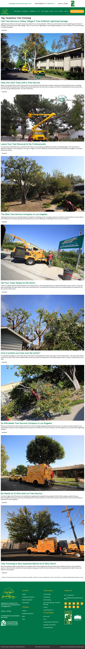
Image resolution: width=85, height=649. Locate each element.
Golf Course (46, 616)
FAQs (23, 619)
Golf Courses (44, 11)
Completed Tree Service (28, 597)
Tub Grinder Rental (48, 627)
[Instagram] (70, 603)
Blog (56, 11)
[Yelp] (78, 603)
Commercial (33, 11)
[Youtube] (65, 607)
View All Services (48, 610)
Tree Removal (46, 597)
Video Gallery (25, 602)
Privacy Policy (38, 646)
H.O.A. (38, 11)
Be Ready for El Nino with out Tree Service (21, 493)
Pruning (45, 607)
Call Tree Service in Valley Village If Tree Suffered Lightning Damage (34, 21)
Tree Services (17, 11)
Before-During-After (27, 599)
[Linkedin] (74, 607)
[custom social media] (82, 603)
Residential (25, 11)
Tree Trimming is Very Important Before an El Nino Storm (28, 563)
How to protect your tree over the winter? (20, 353)
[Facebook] (74, 603)
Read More (4, 30)
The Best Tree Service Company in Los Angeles (24, 214)
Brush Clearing (47, 599)
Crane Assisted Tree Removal (50, 622)
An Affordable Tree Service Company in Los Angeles (26, 423)
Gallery (52, 11)
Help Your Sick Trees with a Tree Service (20, 82)
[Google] (65, 603)
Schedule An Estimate (77, 11)
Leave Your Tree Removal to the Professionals (23, 144)
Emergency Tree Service (49, 624)
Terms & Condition (46, 646)
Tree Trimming (47, 594)
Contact (66, 11)
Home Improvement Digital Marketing (68, 646)
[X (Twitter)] (70, 607)
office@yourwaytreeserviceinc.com (20, 3)
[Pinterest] (78, 607)
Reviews (61, 11)
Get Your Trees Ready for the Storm (18, 283)
